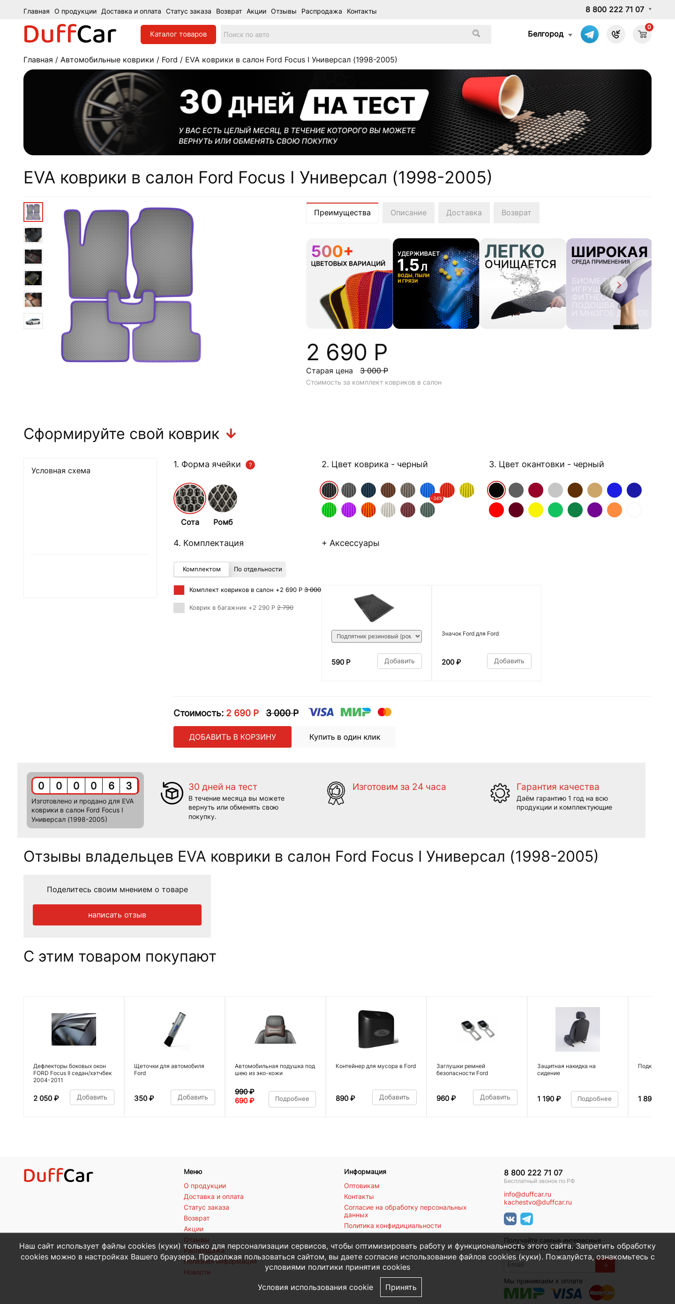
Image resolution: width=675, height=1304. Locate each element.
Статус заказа (188, 11)
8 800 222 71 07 (614, 9)
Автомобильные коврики (107, 59)
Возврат (229, 11)
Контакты (362, 11)
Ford (170, 59)
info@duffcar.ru (527, 1194)
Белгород (545, 33)
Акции (256, 11)
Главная (36, 11)
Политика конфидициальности (392, 1225)
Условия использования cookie (315, 1287)
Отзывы (284, 11)
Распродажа (321, 11)
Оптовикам (362, 1186)
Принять (401, 1287)
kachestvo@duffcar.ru (538, 1202)
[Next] (618, 286)
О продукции (75, 11)
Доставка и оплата (131, 11)
